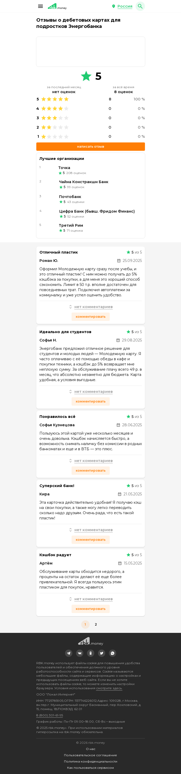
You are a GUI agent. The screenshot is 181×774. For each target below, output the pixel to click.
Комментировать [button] (91, 317)
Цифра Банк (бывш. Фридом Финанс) (97, 211)
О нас (90, 749)
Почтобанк (70, 196)
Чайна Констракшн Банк (83, 181)
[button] (40, 6)
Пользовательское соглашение (90, 755)
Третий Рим (71, 225)
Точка (64, 167)
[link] (90, 52)
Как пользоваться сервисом (90, 768)
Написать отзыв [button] (90, 146)
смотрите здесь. (109, 688)
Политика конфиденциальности (90, 761)
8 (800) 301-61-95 (49, 715)
